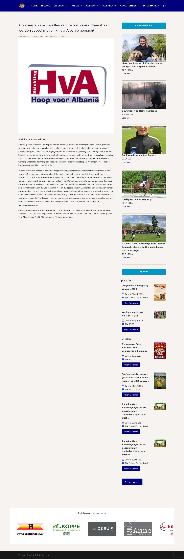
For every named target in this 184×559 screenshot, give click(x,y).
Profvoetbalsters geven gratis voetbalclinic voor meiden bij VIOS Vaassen (135, 377)
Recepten (107, 6)
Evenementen (51, 36)
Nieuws (45, 6)
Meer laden (132, 482)
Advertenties (128, 6)
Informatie (150, 6)
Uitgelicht (60, 6)
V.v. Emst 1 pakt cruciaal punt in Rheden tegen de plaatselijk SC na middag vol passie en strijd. (143, 247)
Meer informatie (131, 303)
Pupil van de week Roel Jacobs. (139, 155)
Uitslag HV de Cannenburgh (137, 199)
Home (34, 6)
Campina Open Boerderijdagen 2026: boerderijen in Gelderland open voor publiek (134, 411)
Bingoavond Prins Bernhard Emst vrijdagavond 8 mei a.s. (134, 347)
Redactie (27, 36)
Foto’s (75, 6)
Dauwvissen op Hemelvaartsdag (139, 111)
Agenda (90, 6)
